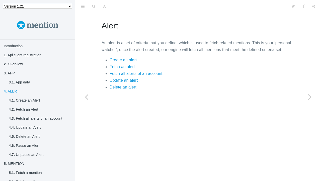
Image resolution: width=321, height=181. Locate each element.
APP (9, 73)
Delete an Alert (24, 136)
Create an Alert (24, 100)
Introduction (13, 46)
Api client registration (22, 55)
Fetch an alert (122, 67)
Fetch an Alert (23, 109)
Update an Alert (25, 127)
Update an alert (124, 80)
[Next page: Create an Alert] (309, 97)
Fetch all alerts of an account (35, 118)
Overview (13, 64)
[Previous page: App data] (86, 97)
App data (19, 82)
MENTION (14, 164)
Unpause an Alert (26, 155)
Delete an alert (123, 87)
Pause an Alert (24, 146)
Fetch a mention (25, 173)
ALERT (11, 91)
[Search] (93, 6)
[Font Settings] (104, 6)
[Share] (313, 6)
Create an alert (123, 60)
